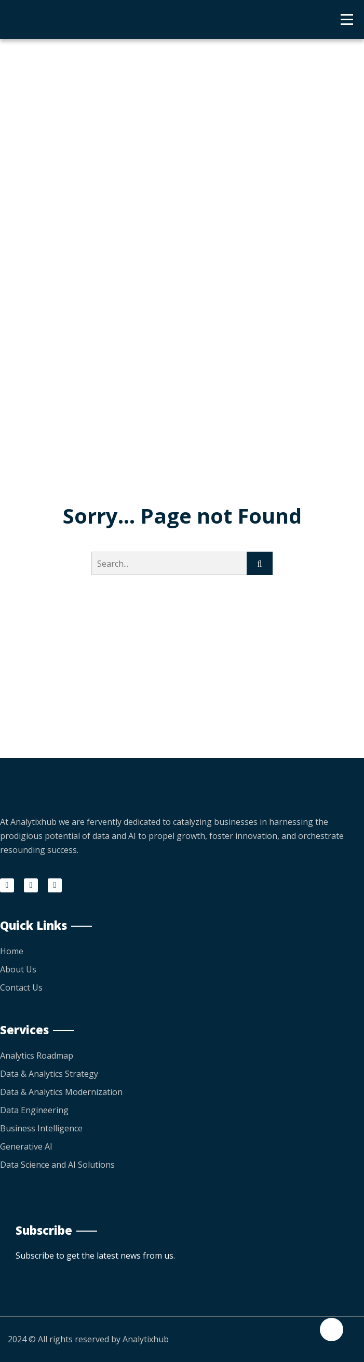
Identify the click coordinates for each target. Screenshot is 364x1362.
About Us (18, 969)
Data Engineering (34, 1110)
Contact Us (21, 987)
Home (11, 951)
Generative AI (26, 1146)
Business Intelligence (41, 1128)
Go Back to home (182, 622)
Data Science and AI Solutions (57, 1164)
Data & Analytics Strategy (49, 1073)
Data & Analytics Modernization (61, 1092)
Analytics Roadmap (36, 1055)
